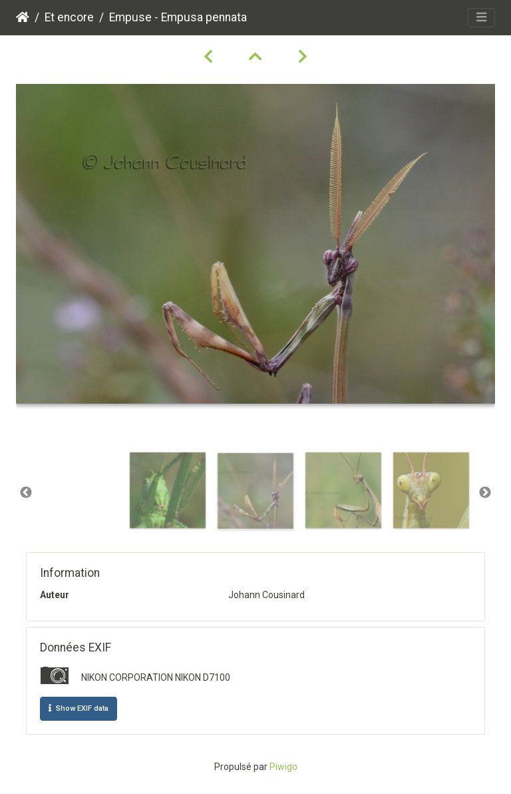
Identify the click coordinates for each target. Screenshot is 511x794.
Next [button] (485, 493)
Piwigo (283, 766)
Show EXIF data (78, 708)
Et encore (69, 17)
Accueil (22, 17)
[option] (168, 490)
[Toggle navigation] (481, 17)
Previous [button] (26, 493)
